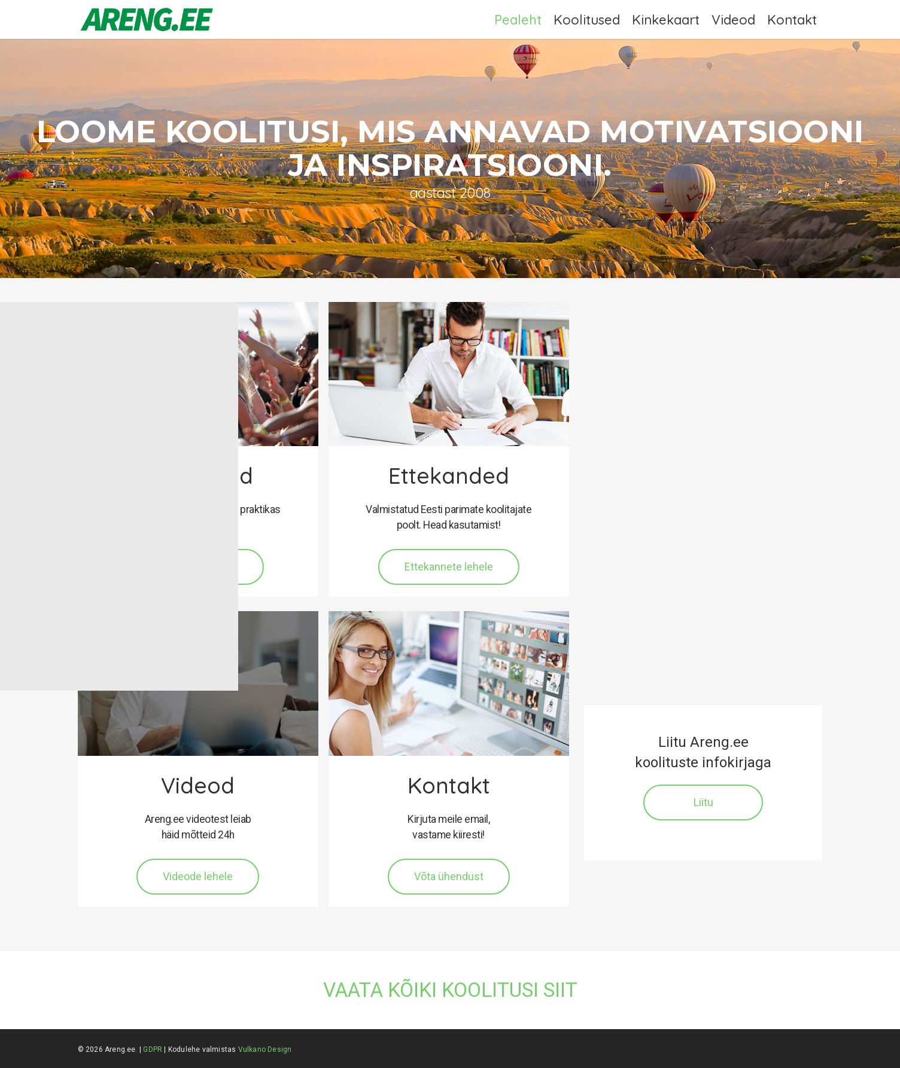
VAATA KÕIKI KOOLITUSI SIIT (450, 990)
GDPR (152, 1049)
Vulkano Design (265, 1049)
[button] (448, 567)
